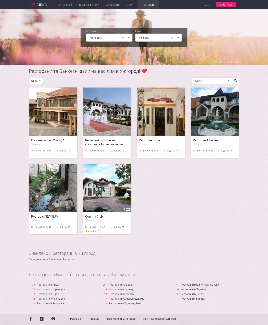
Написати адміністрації (121, 318)
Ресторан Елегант (205, 140)
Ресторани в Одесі (48, 294)
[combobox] (109, 38)
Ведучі (131, 4)
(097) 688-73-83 (97, 150)
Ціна (36, 80)
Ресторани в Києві (48, 284)
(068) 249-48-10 (43, 227)
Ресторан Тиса (149, 140)
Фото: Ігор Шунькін (229, 62)
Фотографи (65, 4)
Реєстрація (226, 4)
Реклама (75, 318)
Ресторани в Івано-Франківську (200, 284)
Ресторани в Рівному (121, 294)
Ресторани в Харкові (193, 289)
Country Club (94, 216)
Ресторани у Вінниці (193, 298)
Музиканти (113, 4)
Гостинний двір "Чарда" (47, 140)
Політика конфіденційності (159, 318)
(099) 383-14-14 (43, 150)
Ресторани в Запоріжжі (51, 303)
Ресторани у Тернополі (51, 289)
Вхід (206, 4)
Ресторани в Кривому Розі (125, 303)
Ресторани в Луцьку (121, 289)
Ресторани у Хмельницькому (126, 298)
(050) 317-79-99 (97, 227)
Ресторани (148, 4)
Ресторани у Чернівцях (51, 298)
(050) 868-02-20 (151, 150)
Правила (94, 318)
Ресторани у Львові (121, 284)
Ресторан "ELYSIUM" (45, 216)
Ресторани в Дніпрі (192, 294)
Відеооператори (89, 4)
